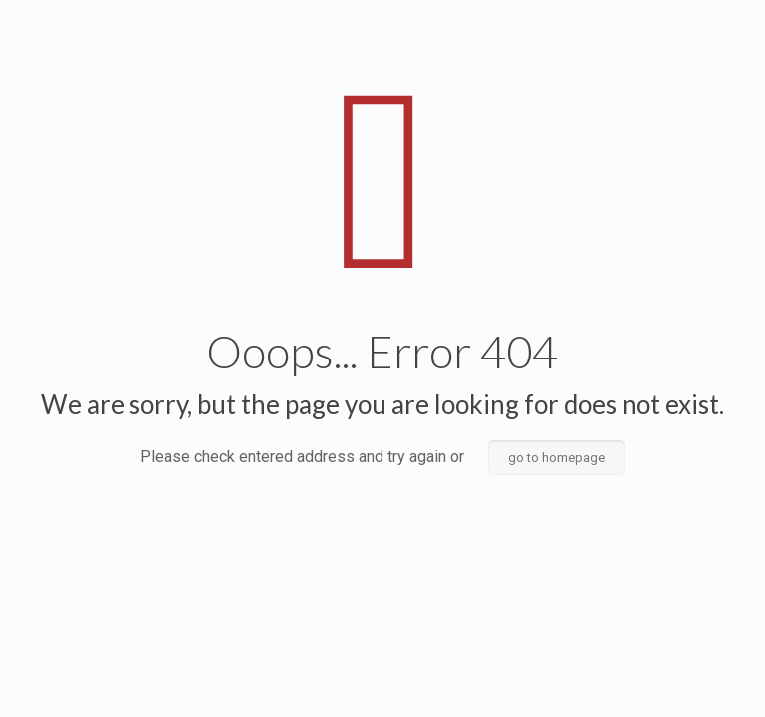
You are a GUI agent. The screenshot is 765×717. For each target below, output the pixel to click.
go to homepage (556, 457)
